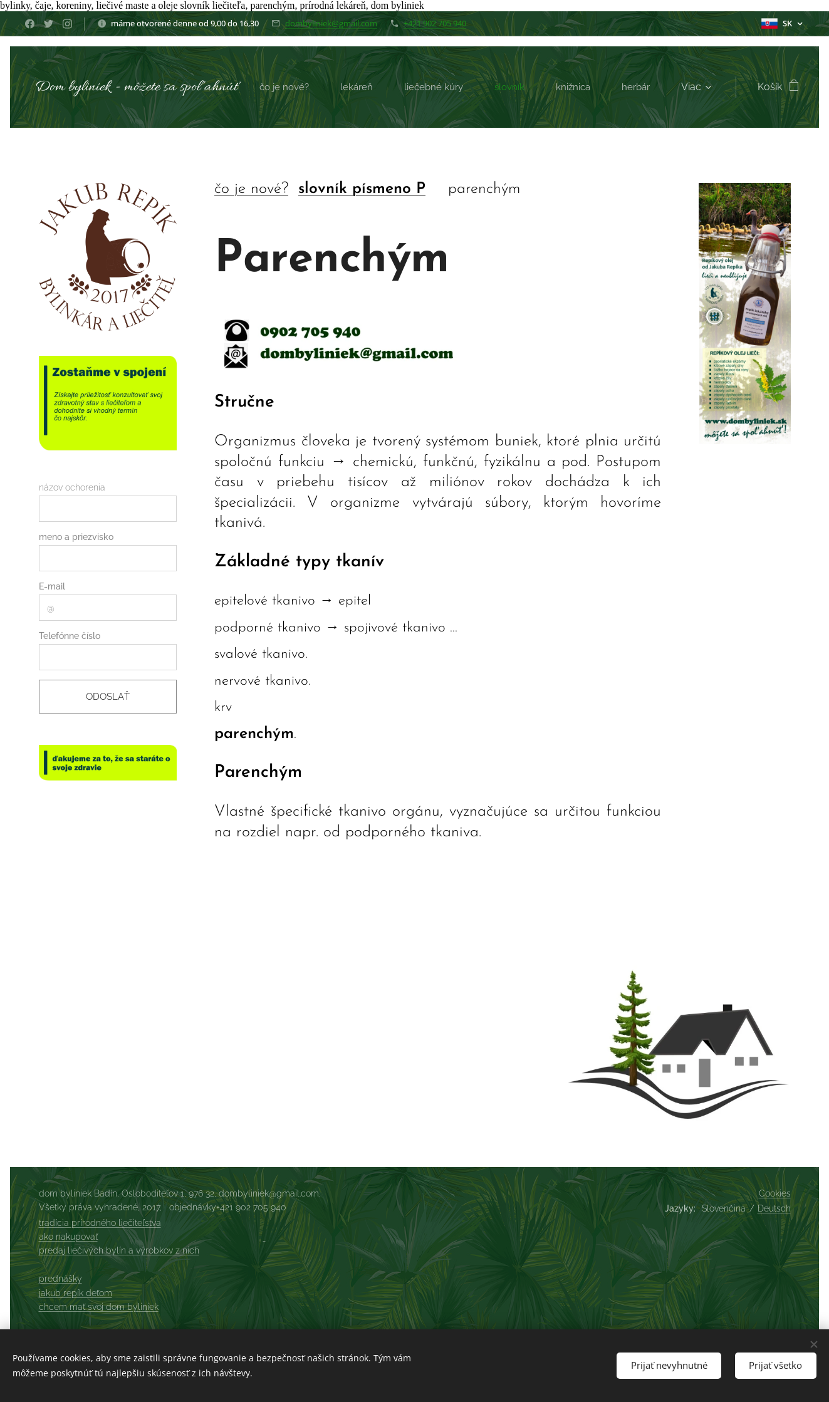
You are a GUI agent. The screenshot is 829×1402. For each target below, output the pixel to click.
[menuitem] (328, 87)
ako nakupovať (68, 1237)
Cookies (775, 1193)
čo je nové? (251, 189)
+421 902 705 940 (435, 23)
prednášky (60, 1279)
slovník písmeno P (361, 189)
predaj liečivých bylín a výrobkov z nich (119, 1250)
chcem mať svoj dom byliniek (99, 1307)
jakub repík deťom (75, 1293)
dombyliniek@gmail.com (331, 23)
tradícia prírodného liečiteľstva (100, 1223)
